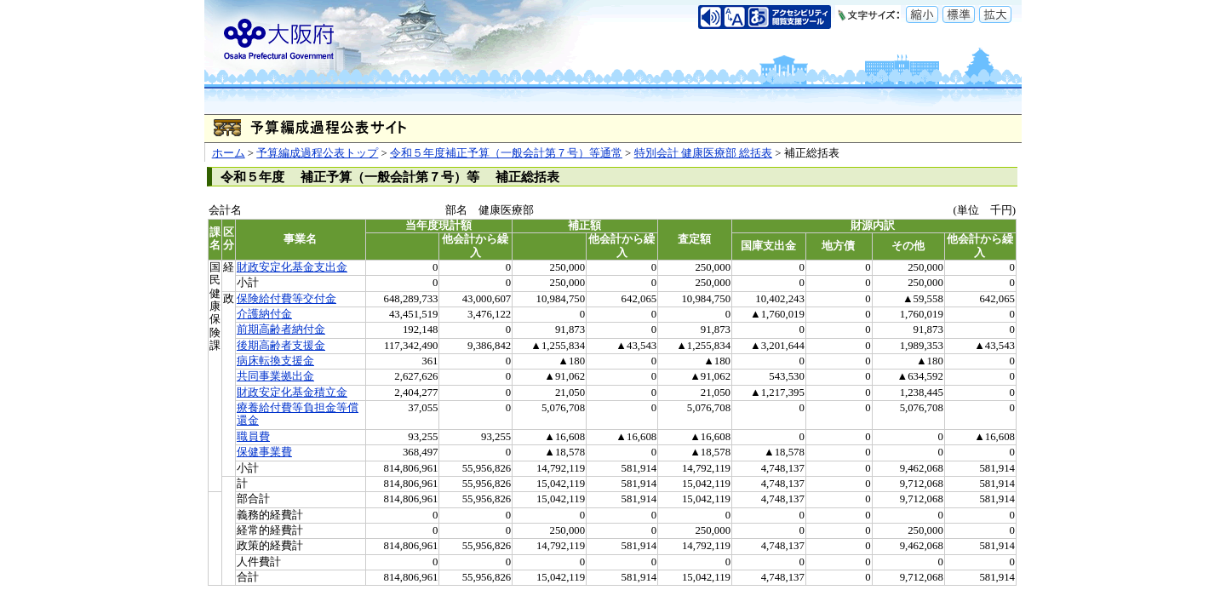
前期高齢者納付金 (281, 329)
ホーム (228, 153)
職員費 (253, 437)
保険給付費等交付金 (286, 299)
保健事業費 (264, 452)
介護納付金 (264, 314)
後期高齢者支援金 (281, 346)
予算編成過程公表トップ (317, 153)
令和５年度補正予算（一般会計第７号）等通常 (506, 153)
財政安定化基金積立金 (292, 392)
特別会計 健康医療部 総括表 (703, 153)
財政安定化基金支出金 (292, 267)
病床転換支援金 (275, 361)
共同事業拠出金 (275, 376)
